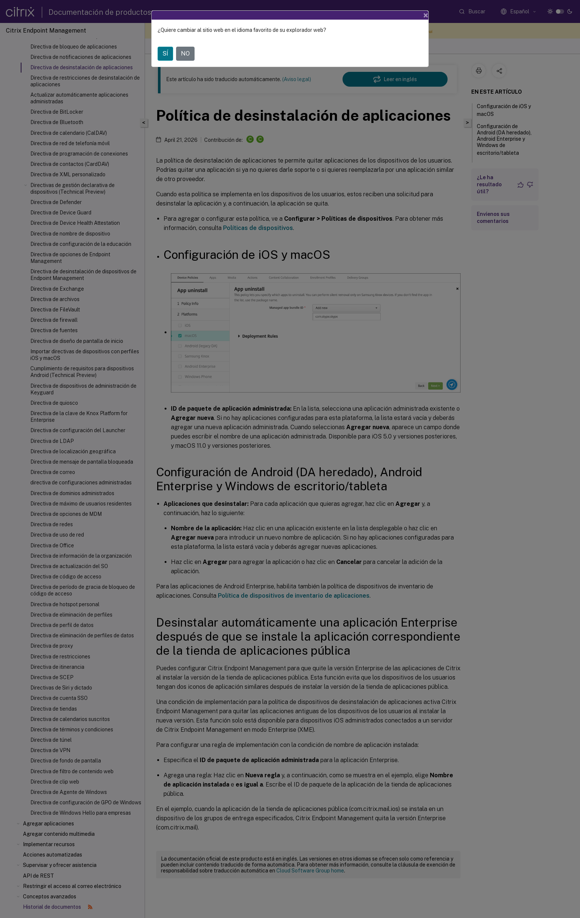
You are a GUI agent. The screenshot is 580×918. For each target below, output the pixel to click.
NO (185, 53)
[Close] (425, 15)
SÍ (165, 53)
